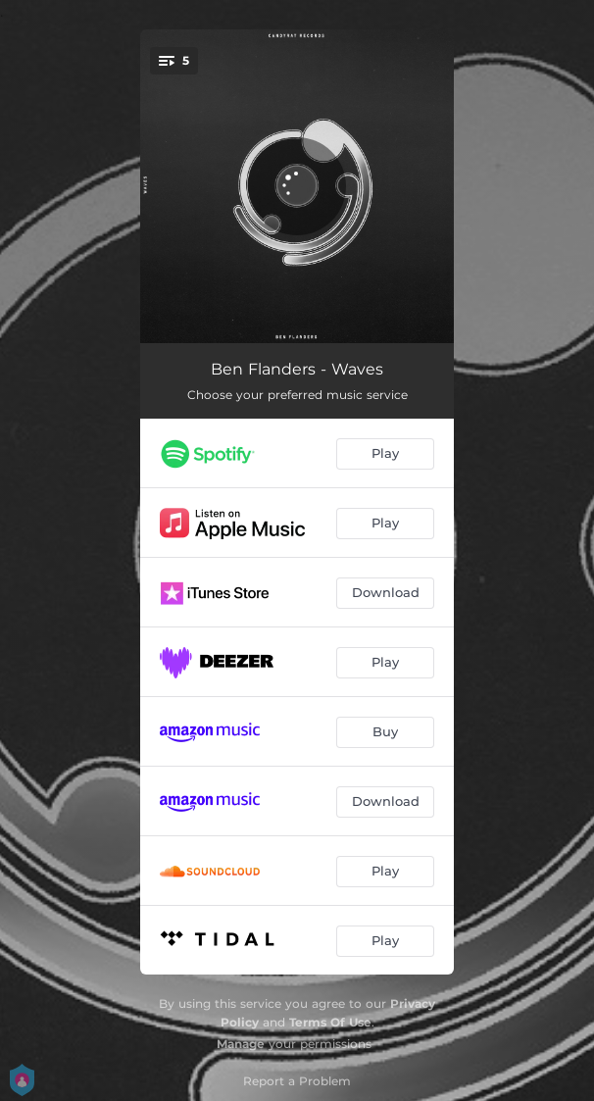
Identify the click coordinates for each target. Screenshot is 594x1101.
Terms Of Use (330, 1022)
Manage (241, 1043)
